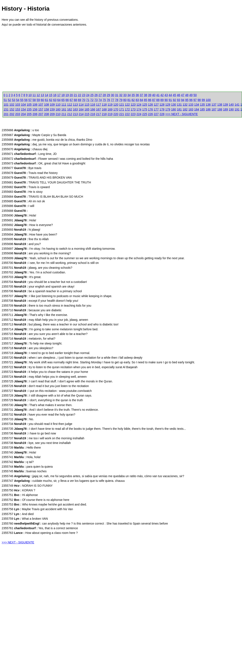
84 (141, 100)
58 (34, 100)
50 (195, 95)
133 (190, 104)
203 (17, 114)
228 (162, 114)
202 (11, 114)
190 (231, 109)
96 (191, 100)
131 (179, 104)
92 (174, 100)
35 (133, 95)
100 (208, 100)
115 (87, 104)
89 (162, 100)
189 (225, 109)
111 (63, 104)
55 (22, 100)
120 (115, 104)
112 (69, 104)
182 (185, 109)
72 (92, 100)
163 (75, 109)
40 (154, 95)
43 (166, 95)
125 (144, 104)
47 (182, 95)
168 (104, 109)
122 (127, 104)
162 (69, 109)
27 (100, 95)
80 (125, 100)
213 (75, 114)
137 (213, 104)
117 (98, 104)
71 (87, 100)
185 (202, 109)
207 (40, 114)
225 (144, 114)
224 (138, 114)
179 (167, 109)
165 (87, 109)
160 (58, 109)
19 (67, 95)
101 (6, 104)
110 (58, 104)
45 (174, 95)
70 (83, 100)
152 (11, 109)
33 (125, 95)
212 (69, 114)
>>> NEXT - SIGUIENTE (181, 114)
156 (34, 109)
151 (6, 109)
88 (158, 100)
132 (185, 104)
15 (50, 95)
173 (133, 109)
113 (75, 104)
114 (81, 104)
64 (59, 100)
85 (145, 100)
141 (237, 104)
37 (141, 95)
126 (150, 104)
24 (87, 95)
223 (133, 114)
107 (40, 104)
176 (150, 109)
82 (133, 100)
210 (58, 114)
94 (182, 100)
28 (104, 95)
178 (162, 109)
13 (42, 95)
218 (104, 114)
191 (237, 109)
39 (149, 95)
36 (137, 95)
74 (100, 100)
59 (38, 100)
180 (173, 109)
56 (26, 100)
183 (190, 109)
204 (23, 114)
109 (52, 104)
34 (129, 95)
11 (34, 95)
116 (92, 104)
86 (149, 100)
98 (199, 100)
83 (137, 100)
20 (71, 95)
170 (115, 109)
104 (23, 104)
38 (145, 95)
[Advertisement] (61, 61)
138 (219, 104)
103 (17, 104)
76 (108, 100)
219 (110, 114)
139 (225, 104)
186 (208, 109)
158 (46, 109)
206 (34, 114)
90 (166, 100)
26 (96, 95)
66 (67, 100)
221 (121, 114)
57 (30, 100)
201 (6, 114)
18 (63, 95)
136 (208, 104)
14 (46, 95)
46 (178, 95)
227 (156, 114)
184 (196, 109)
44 (170, 95)
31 (116, 95)
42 (162, 95)
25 (92, 95)
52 (9, 100)
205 (29, 114)
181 (179, 109)
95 (187, 100)
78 (116, 100)
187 (213, 109)
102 (11, 104)
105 (29, 104)
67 (71, 100)
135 (202, 104)
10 (30, 95)
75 (104, 100)
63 (55, 100)
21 (75, 95)
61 (46, 100)
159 (52, 109)
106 (34, 104)
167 (98, 109)
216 (92, 114)
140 (231, 104)
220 (115, 114)
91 (170, 100)
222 (127, 114)
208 (46, 114)
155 (29, 109)
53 (13, 100)
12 (38, 95)
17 (59, 95)
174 (138, 109)
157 (40, 109)
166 (92, 109)
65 (63, 100)
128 (162, 104)
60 (42, 100)
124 (138, 104)
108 (46, 104)
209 (52, 114)
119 (110, 104)
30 (112, 95)
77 (112, 100)
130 (173, 104)
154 (23, 109)
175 (144, 109)
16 (55, 95)
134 (196, 104)
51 (5, 100)
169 (110, 109)
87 (154, 100)
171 (121, 109)
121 (121, 104)
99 (203, 100)
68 (75, 100)
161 (63, 109)
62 (50, 100)
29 (108, 95)
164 (81, 109)
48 (187, 95)
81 (129, 100)
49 (191, 95)
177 (156, 109)
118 (104, 104)
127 (156, 104)
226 (150, 114)
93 (178, 100)
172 (127, 109)
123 (133, 104)
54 (17, 100)
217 (98, 114)
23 (83, 95)
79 (120, 100)
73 (96, 100)
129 (167, 104)
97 (195, 100)
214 (81, 114)
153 (17, 109)
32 (120, 95)
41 (158, 95)
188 (219, 109)
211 (63, 114)
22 (79, 95)
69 (79, 100)
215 (87, 114)
